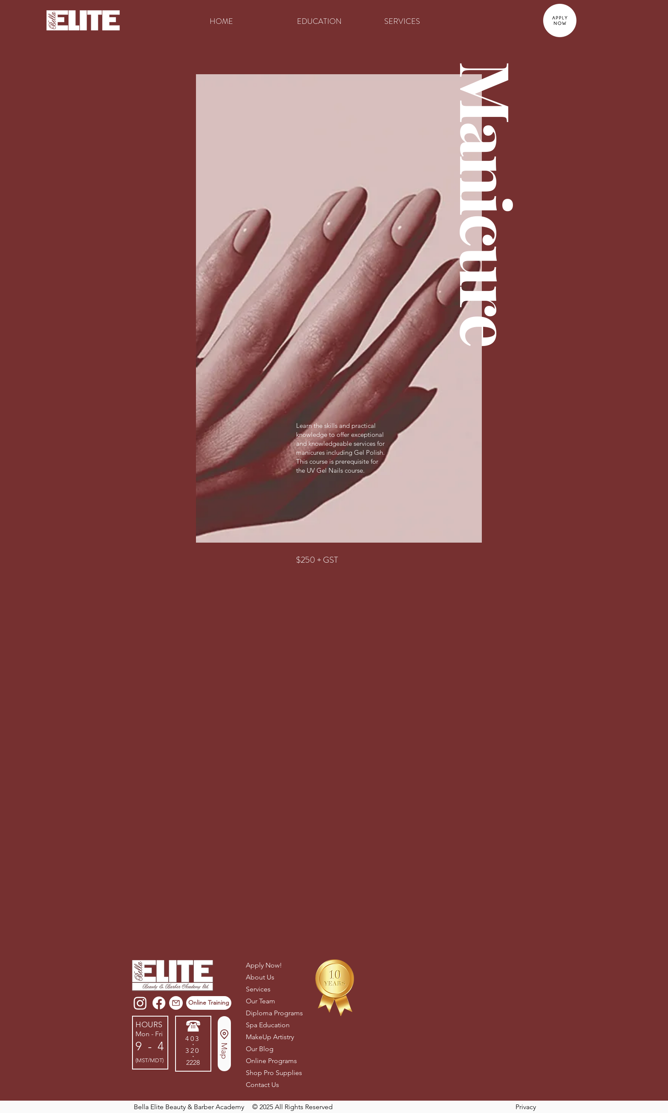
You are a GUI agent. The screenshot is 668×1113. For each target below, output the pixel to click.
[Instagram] (140, 1002)
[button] (334, 20)
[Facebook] (158, 1002)
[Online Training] (208, 1003)
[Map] (224, 1043)
